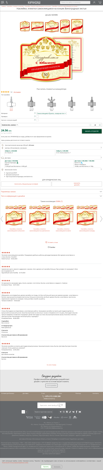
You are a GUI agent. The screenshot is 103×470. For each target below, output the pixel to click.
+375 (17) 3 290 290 (52, 396)
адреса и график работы (83, 435)
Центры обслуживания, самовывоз (51, 148)
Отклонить (57, 467)
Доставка (51, 158)
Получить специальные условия (26, 184)
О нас (43, 393)
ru (23, 412)
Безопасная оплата (51, 170)
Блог (60, 393)
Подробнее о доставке (76, 439)
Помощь (78, 393)
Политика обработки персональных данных (51, 452)
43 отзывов (17, 92)
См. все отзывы (51, 365)
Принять (46, 467)
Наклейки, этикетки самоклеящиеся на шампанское (39, 218)
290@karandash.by (49, 398)
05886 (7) (59, 201)
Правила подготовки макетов (43, 412)
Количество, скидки (9, 125)
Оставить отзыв (53, 242)
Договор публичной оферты (51, 454)
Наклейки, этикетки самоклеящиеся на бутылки (16, 218)
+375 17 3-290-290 (45, 428)
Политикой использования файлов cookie (15, 463)
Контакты (96, 393)
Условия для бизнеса (7, 393)
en (26, 412)
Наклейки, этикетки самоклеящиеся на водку (87, 218)
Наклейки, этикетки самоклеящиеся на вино (63, 218)
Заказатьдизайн (77, 184)
